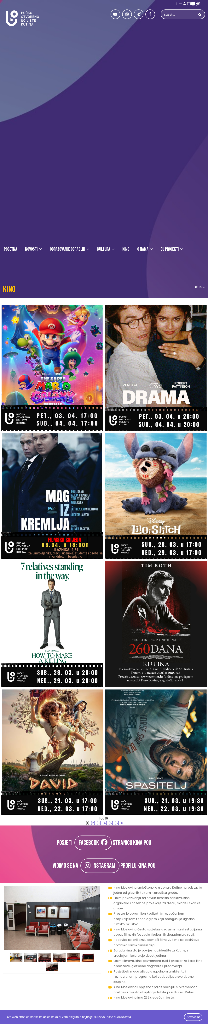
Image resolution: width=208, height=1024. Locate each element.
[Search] (178, 14)
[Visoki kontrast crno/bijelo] (193, 4)
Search (199, 14)
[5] (111, 823)
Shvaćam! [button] (193, 1017)
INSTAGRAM (100, 866)
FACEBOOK (93, 843)
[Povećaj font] (176, 4)
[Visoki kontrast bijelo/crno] (189, 4)
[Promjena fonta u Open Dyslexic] (184, 4)
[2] (93, 823)
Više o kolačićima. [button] (119, 1017)
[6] (117, 823)
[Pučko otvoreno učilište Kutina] (22, 18)
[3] (99, 823)
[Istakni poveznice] (198, 4)
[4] (104, 823)
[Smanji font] (180, 4)
